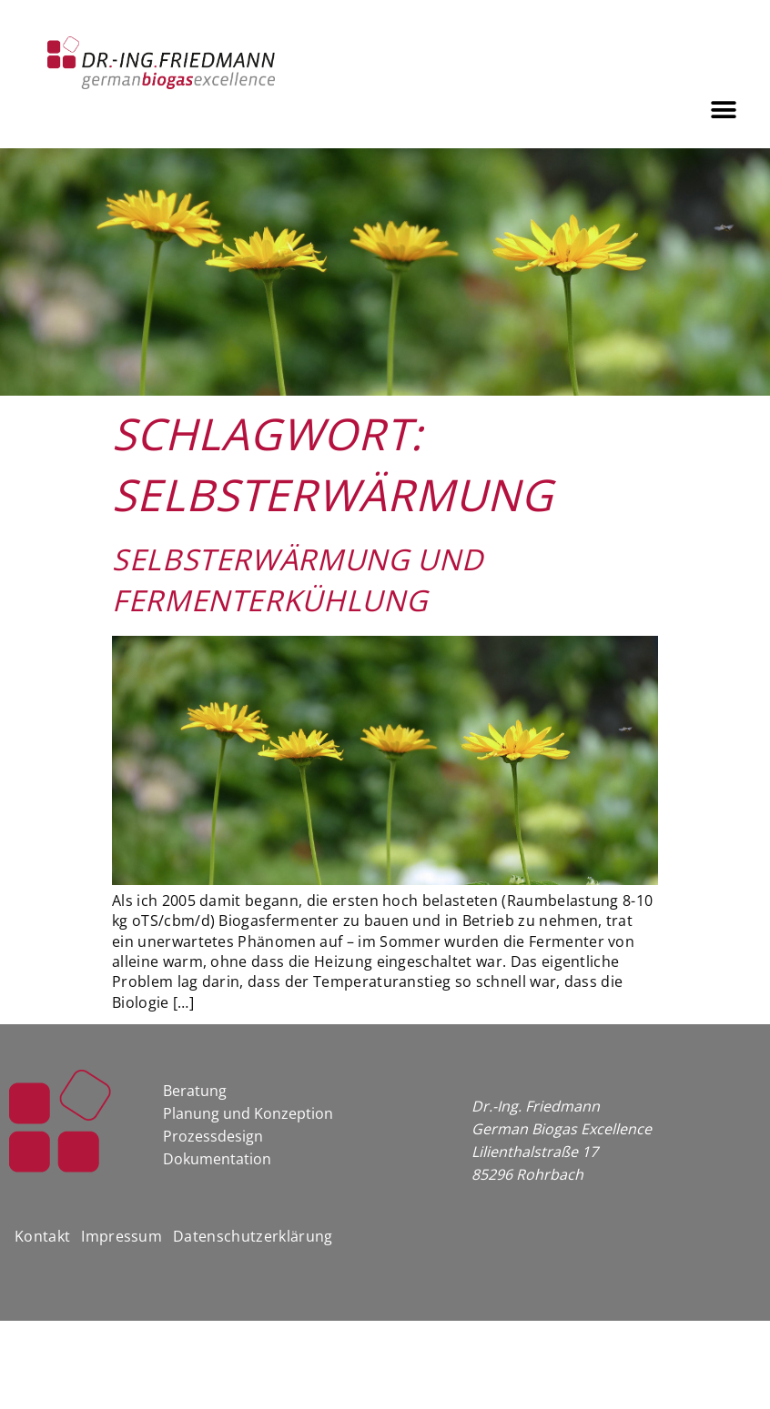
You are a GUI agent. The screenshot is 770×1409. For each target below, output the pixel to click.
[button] (724, 109)
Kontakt (42, 1236)
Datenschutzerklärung (252, 1236)
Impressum (121, 1236)
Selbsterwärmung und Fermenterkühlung (297, 579)
